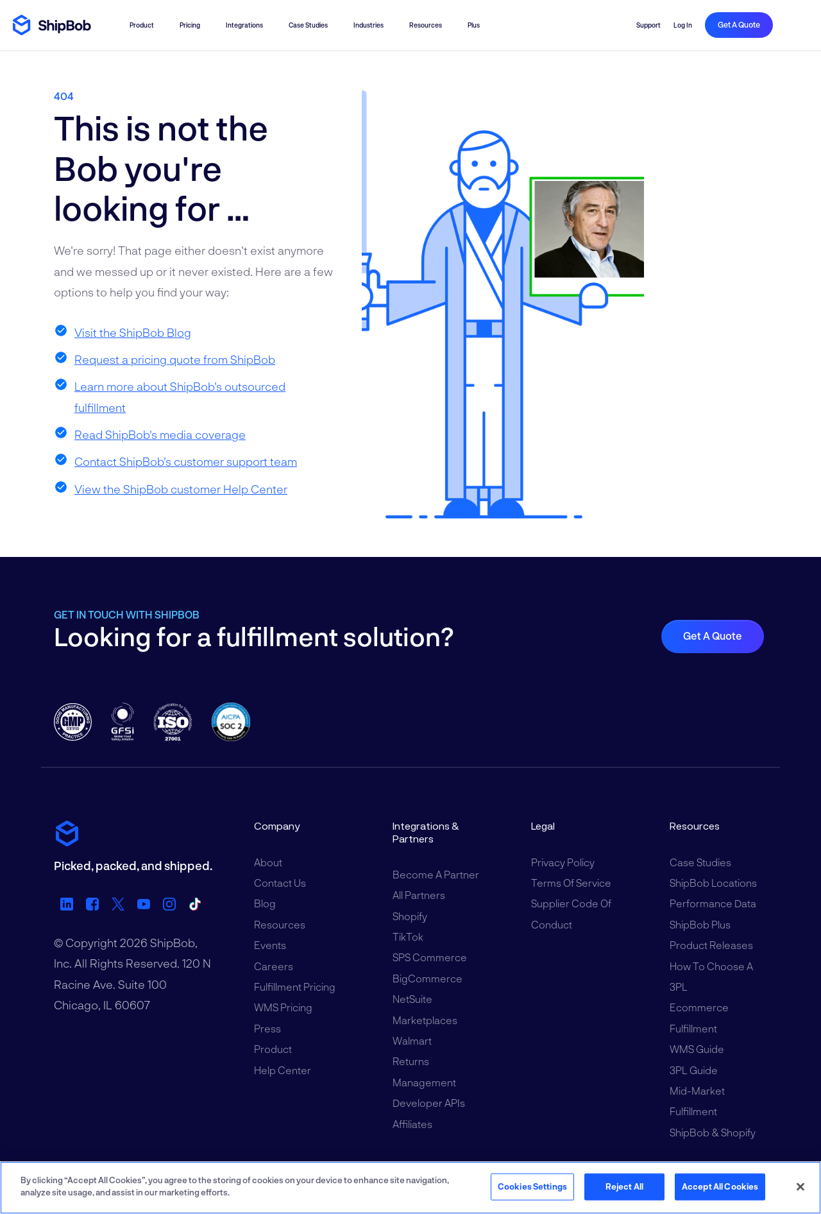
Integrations (244, 25)
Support (648, 25)
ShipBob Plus (700, 924)
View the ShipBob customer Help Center (180, 489)
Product (142, 25)
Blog (265, 903)
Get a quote (739, 24)
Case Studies (308, 25)
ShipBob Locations (713, 882)
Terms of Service (571, 882)
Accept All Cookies (720, 1186)
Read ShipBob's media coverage (160, 434)
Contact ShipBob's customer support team (185, 461)
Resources (425, 25)
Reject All (624, 1186)
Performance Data (713, 903)
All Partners (419, 895)
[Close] (800, 1186)
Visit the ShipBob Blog (132, 332)
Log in (682, 25)
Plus (474, 25)
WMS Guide (697, 1049)
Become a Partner (436, 874)
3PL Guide (694, 1070)
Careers (273, 966)
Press (267, 1028)
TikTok (408, 936)
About (268, 862)
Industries (368, 25)
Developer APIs (429, 1103)
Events (270, 945)
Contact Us (280, 882)
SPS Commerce (430, 957)
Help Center (282, 1070)
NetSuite (412, 999)
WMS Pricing (283, 1007)
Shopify (410, 916)
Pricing (190, 25)
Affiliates (412, 1124)
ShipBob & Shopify (713, 1132)
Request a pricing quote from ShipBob (174, 359)
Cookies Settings (532, 1186)
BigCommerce (427, 978)
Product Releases (711, 945)
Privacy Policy (563, 862)
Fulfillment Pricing (294, 986)
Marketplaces (425, 1020)
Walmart (412, 1040)
